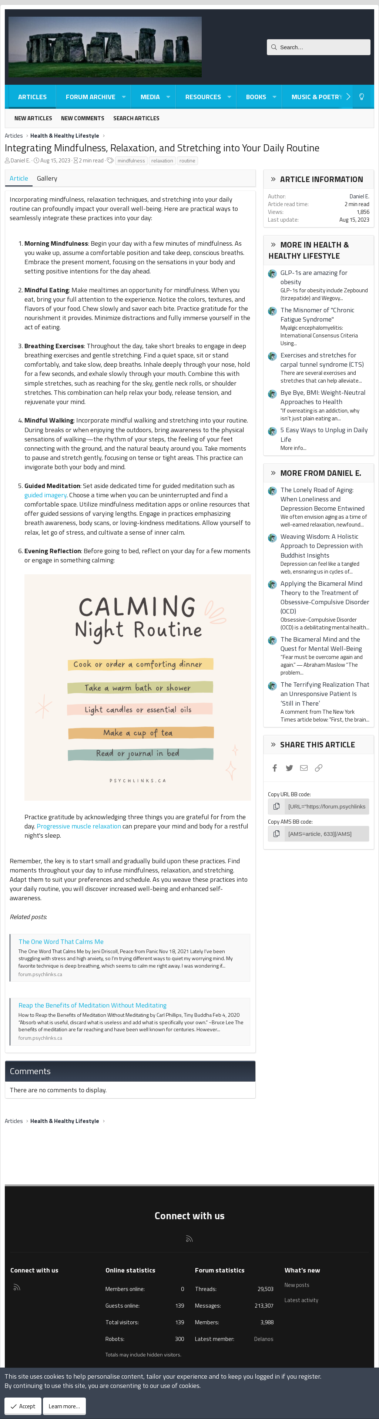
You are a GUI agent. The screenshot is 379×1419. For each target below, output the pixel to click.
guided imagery (45, 495)
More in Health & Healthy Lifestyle (308, 250)
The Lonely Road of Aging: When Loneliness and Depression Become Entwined (323, 499)
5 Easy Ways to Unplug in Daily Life (324, 434)
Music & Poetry (317, 97)
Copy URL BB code (289, 794)
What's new (302, 1270)
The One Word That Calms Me (61, 941)
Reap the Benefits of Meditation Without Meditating (93, 1005)
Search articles (136, 118)
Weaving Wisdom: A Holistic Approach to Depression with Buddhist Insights (322, 545)
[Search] (318, 47)
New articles (33, 118)
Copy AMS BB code (290, 821)
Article (19, 178)
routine (187, 160)
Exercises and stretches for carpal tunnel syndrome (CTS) (322, 359)
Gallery (47, 178)
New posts (298, 1285)
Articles (32, 97)
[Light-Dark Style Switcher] (361, 97)
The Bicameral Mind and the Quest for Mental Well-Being (321, 643)
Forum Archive (90, 97)
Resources (203, 97)
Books (256, 97)
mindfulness (131, 160)
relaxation (162, 160)
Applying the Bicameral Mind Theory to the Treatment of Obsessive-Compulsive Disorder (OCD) (325, 597)
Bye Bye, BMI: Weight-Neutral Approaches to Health (323, 397)
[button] (124, 97)
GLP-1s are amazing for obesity (314, 277)
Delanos (264, 1339)
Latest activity (302, 1299)
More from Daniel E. (320, 473)
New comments (82, 118)
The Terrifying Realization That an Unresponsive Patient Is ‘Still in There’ (325, 693)
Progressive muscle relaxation (79, 826)
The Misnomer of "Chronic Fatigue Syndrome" (317, 314)
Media (150, 97)
